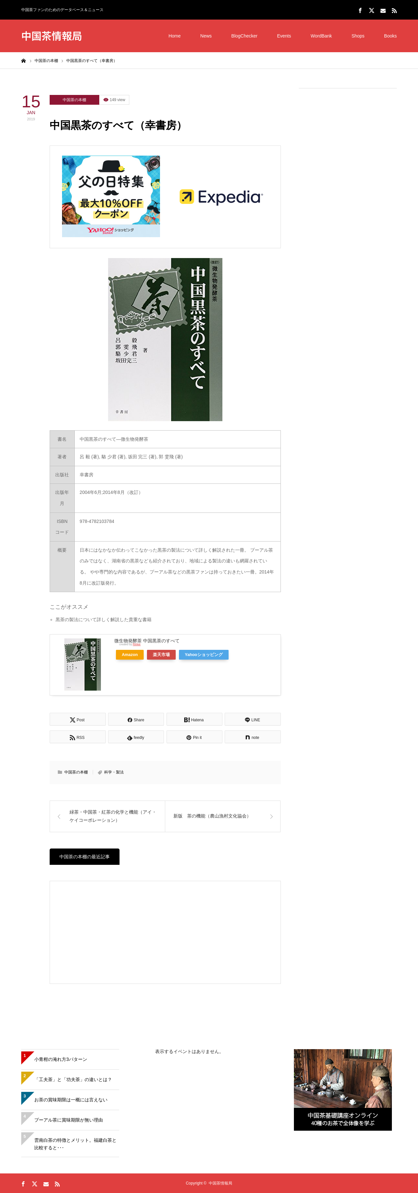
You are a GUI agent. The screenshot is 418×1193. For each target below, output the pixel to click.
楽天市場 (161, 654)
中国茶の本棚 (74, 100)
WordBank (321, 35)
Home (175, 35)
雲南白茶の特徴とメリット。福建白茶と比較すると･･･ (75, 1144)
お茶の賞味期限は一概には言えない (70, 1099)
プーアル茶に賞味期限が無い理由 (68, 1120)
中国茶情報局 (51, 35)
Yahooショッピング (204, 654)
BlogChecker (244, 35)
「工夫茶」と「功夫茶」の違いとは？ (73, 1079)
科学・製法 (114, 772)
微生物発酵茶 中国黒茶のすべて (147, 640)
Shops (357, 35)
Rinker (136, 644)
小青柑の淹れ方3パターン (60, 1059)
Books (390, 35)
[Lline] (253, 719)
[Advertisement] (348, 193)
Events (284, 35)
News (206, 35)
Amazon (130, 654)
